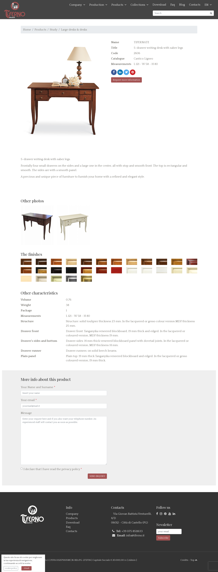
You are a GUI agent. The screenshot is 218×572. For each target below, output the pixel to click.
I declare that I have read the (52, 469)
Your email (29, 400)
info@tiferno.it (135, 535)
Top (193, 560)
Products (117, 4)
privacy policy (71, 469)
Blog (182, 4)
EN (206, 4)
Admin (132, 560)
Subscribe (163, 538)
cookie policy (11, 568)
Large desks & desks (74, 29)
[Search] (180, 13)
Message (26, 413)
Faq (172, 4)
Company (75, 4)
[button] (97, 476)
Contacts (194, 4)
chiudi (26, 568)
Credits (184, 560)
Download (159, 4)
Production (96, 4)
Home (27, 29)
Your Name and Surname (38, 387)
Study (53, 29)
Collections (138, 4)
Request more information (126, 80)
